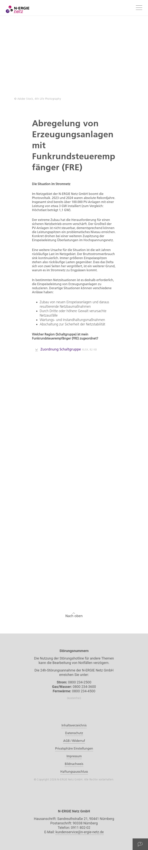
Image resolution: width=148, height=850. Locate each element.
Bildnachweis (74, 764)
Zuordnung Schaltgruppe (66, 349)
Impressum (74, 756)
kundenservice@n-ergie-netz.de (80, 832)
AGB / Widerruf (74, 741)
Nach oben (74, 614)
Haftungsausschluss (74, 771)
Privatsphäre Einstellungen (74, 748)
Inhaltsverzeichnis (74, 725)
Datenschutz (74, 733)
